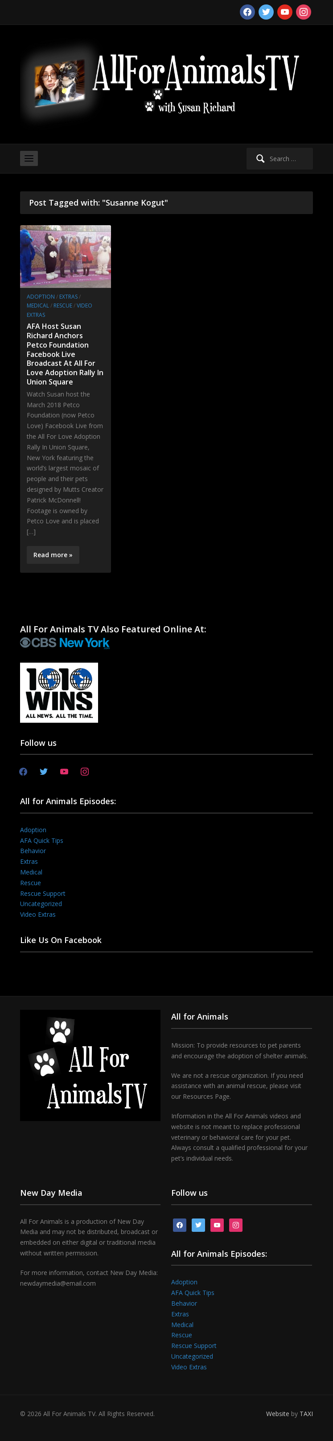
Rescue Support (43, 893)
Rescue (62, 305)
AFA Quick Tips (41, 840)
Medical (38, 305)
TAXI (306, 1413)
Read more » (53, 554)
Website (277, 1413)
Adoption (41, 296)
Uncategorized (41, 903)
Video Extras (38, 914)
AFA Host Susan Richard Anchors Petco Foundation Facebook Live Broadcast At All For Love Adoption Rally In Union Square (65, 354)
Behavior (33, 850)
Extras (68, 296)
